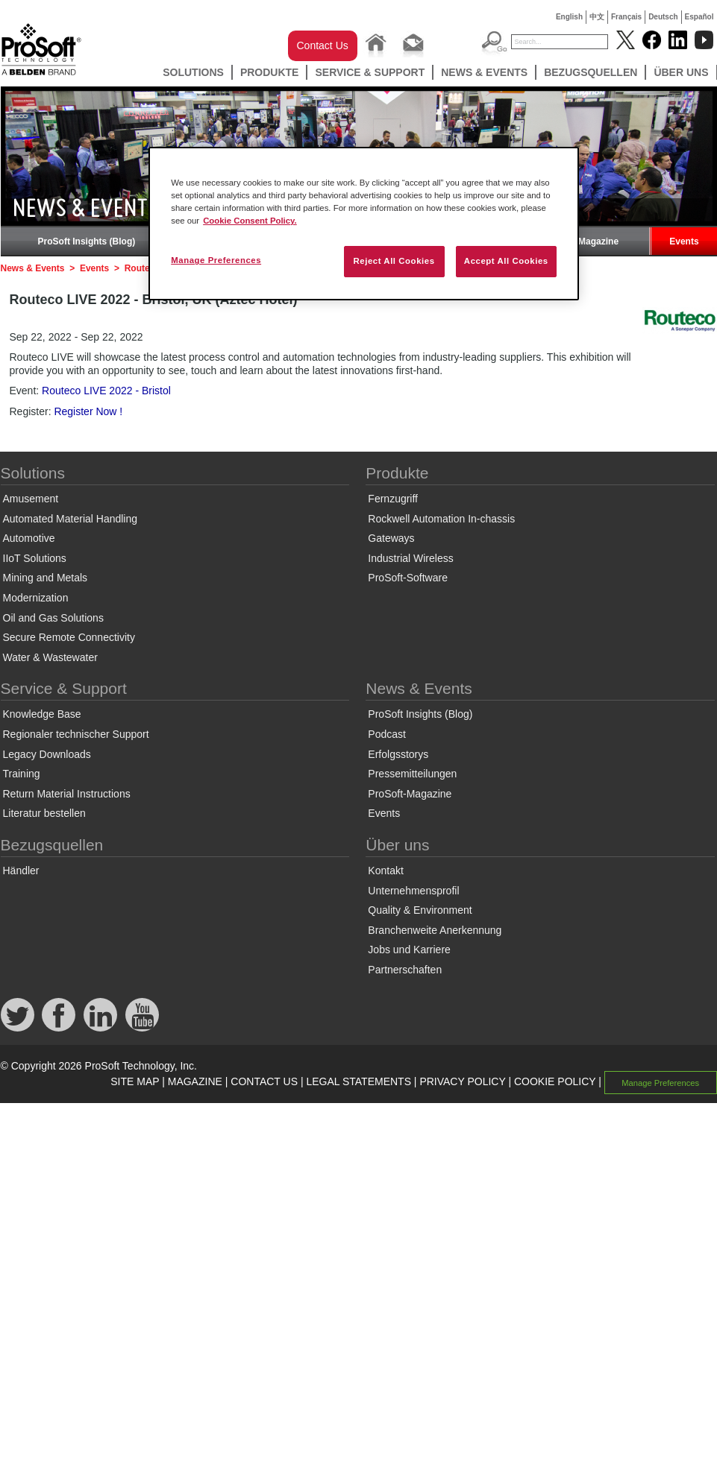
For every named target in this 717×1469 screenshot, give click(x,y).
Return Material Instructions (67, 794)
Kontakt (385, 870)
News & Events (484, 72)
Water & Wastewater (50, 657)
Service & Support (370, 72)
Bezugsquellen (590, 72)
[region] (363, 223)
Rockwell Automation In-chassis (441, 519)
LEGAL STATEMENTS (358, 1081)
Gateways (391, 538)
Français (626, 17)
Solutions (193, 72)
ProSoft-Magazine (581, 241)
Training (21, 774)
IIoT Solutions (34, 558)
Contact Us (322, 45)
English (569, 17)
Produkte (269, 72)
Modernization (36, 598)
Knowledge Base (42, 714)
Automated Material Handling (70, 519)
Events (683, 241)
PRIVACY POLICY (462, 1081)
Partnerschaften (405, 970)
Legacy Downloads (47, 754)
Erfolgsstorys (398, 754)
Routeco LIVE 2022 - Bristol (106, 391)
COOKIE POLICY (554, 1081)
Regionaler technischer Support (76, 734)
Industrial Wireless (410, 558)
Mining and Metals (45, 578)
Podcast (387, 734)
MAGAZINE (195, 1081)
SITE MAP (134, 1081)
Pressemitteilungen (412, 774)
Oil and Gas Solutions (53, 618)
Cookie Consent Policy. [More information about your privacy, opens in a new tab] (250, 220)
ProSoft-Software (408, 578)
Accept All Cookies (506, 260)
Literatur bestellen (44, 813)
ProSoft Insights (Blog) (87, 241)
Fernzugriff (393, 499)
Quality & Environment (420, 910)
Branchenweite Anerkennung (434, 930)
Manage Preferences (660, 1082)
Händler (21, 870)
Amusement (31, 499)
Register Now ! (88, 411)
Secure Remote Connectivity (69, 637)
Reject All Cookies (393, 260)
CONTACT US (264, 1081)
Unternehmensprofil (413, 891)
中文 (596, 17)
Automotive (29, 538)
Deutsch (662, 17)
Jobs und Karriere (409, 949)
